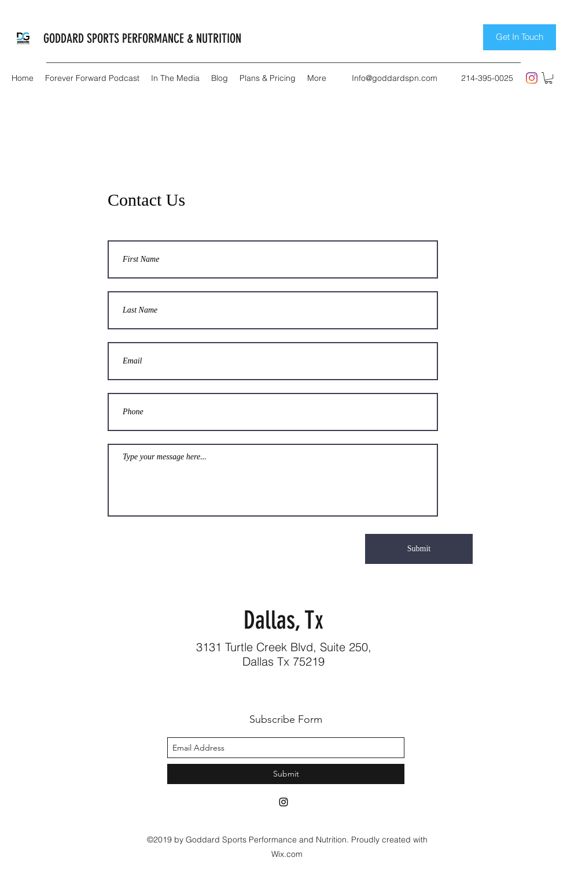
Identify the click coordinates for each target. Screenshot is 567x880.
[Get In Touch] (519, 37)
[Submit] (419, 549)
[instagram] (531, 78)
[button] (548, 78)
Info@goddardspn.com (394, 78)
